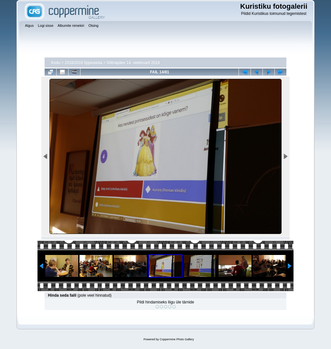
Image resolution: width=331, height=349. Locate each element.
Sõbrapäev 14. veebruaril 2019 (133, 62)
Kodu (55, 62)
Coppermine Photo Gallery (177, 339)
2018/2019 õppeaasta (83, 62)
